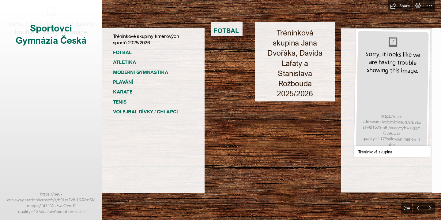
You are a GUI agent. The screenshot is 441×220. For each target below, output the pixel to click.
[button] (400, 5)
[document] (220, 110)
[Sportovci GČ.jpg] (51, 110)
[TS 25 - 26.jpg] (391, 93)
